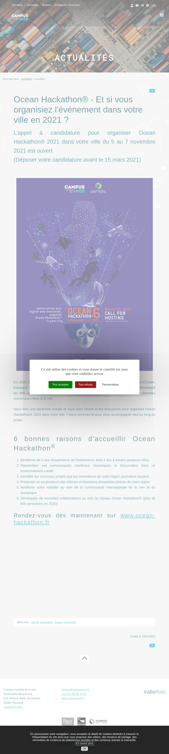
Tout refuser (85, 384)
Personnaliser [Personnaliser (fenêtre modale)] (110, 384)
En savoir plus (84, 746)
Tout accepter (60, 384)
